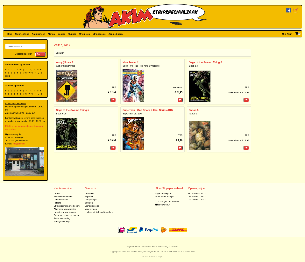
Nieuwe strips (22, 34)
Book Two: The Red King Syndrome (141, 66)
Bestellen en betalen (63, 196)
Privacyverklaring (62, 218)
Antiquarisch (38, 34)
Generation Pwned (65, 66)
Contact (57, 193)
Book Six (193, 66)
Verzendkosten (61, 199)
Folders (57, 203)
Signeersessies (92, 206)
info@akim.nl (18, 144)
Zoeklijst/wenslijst (62, 221)
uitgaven (60, 53)
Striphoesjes (99, 34)
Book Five (61, 113)
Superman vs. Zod (132, 113)
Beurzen (89, 203)
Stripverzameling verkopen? (67, 206)
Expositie (89, 196)
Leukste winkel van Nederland (99, 212)
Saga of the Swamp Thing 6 (205, 62)
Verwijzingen (91, 209)
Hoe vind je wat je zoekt (65, 212)
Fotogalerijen (91, 199)
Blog (9, 34)
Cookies (174, 246)
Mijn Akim (287, 34)
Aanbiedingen (116, 34)
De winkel (89, 193)
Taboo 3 (194, 110)
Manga (51, 34)
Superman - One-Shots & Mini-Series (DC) (148, 110)
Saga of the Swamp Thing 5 (72, 110)
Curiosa (72, 34)
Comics (61, 34)
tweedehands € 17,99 (238, 92)
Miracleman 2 (130, 62)
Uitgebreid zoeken (23, 54)
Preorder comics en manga (66, 215)
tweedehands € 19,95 (238, 140)
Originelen (84, 34)
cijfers (7, 76)
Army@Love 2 (64, 62)
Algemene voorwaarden (65, 209)
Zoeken (40, 54)
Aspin (160, 256)
